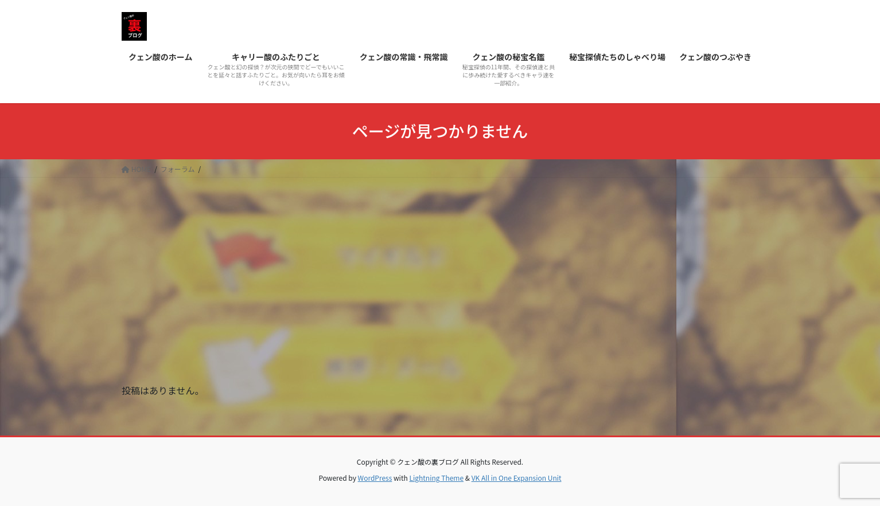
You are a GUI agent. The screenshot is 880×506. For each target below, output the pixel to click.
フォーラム (178, 169)
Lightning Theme (436, 478)
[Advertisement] (440, 263)
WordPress (375, 478)
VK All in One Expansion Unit (517, 478)
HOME (136, 169)
